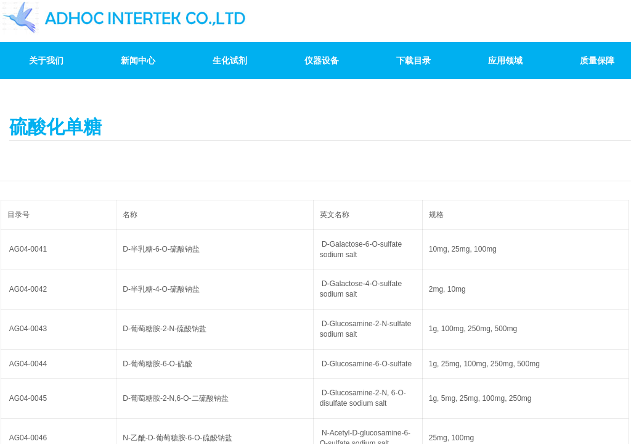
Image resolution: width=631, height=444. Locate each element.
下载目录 (413, 60)
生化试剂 (230, 60)
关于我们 (46, 60)
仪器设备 (321, 60)
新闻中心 (138, 60)
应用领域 (505, 60)
